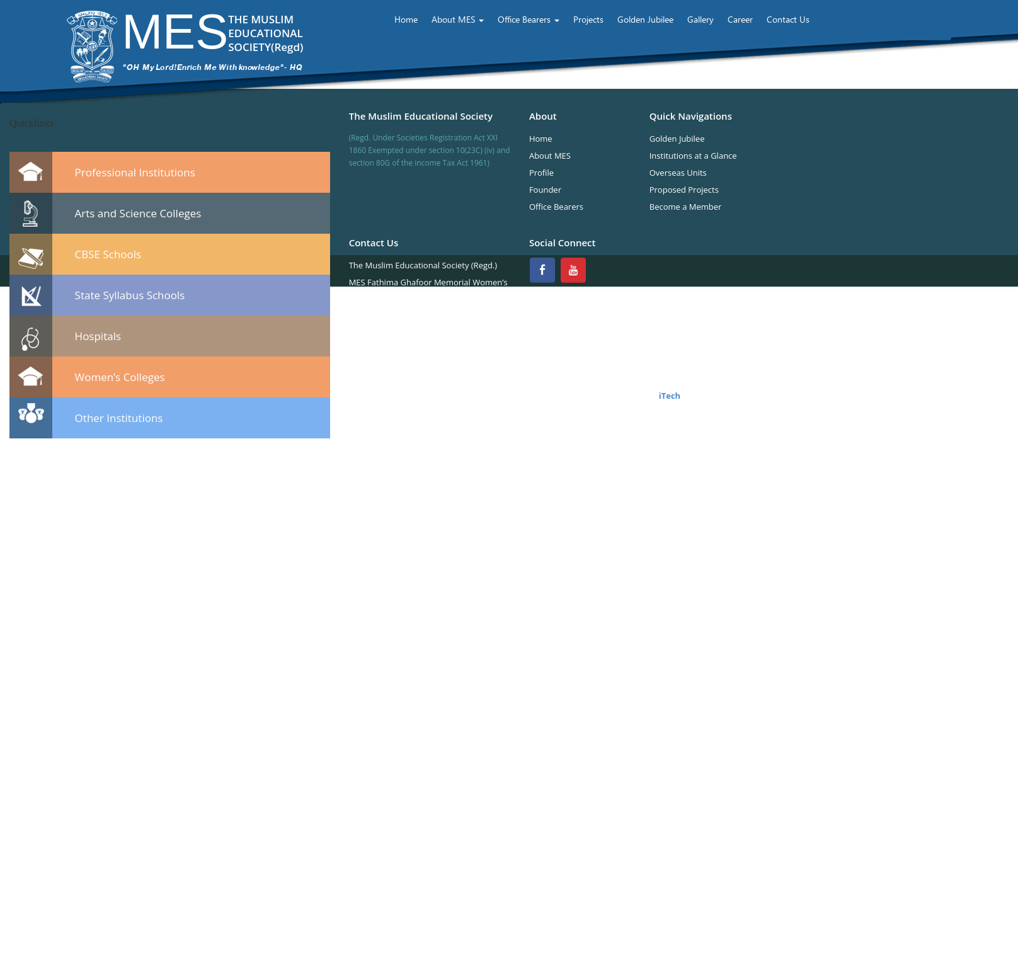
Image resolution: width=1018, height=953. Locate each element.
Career (740, 19)
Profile (541, 172)
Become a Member (685, 206)
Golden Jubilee (645, 19)
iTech (668, 395)
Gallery (700, 19)
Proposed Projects (684, 189)
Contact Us (788, 19)
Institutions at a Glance (693, 155)
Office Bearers (528, 19)
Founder (545, 189)
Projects (588, 19)
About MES (458, 19)
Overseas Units (678, 172)
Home (406, 19)
